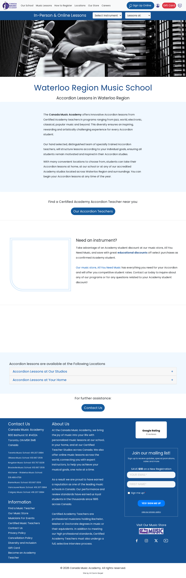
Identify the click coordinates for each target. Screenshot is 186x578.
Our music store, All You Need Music (98, 267)
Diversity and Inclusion (22, 543)
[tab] (93, 371)
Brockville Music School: (20, 467)
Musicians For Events (21, 518)
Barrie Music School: (18, 482)
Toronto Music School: (19, 452)
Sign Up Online (140, 6)
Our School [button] (27, 5)
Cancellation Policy (20, 538)
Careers (106, 5)
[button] (93, 371)
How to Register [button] (63, 5)
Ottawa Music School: (19, 457)
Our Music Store (18, 513)
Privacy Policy (17, 533)
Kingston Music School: (19, 462)
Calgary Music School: (19, 492)
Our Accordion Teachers (93, 211)
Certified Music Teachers (24, 523)
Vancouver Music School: (21, 487)
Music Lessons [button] (44, 5)
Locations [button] (80, 5)
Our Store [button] (93, 5)
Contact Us (93, 408)
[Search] (107, 15)
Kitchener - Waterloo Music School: (25, 472)
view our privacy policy (151, 512)
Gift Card (169, 5)
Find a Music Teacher (21, 508)
